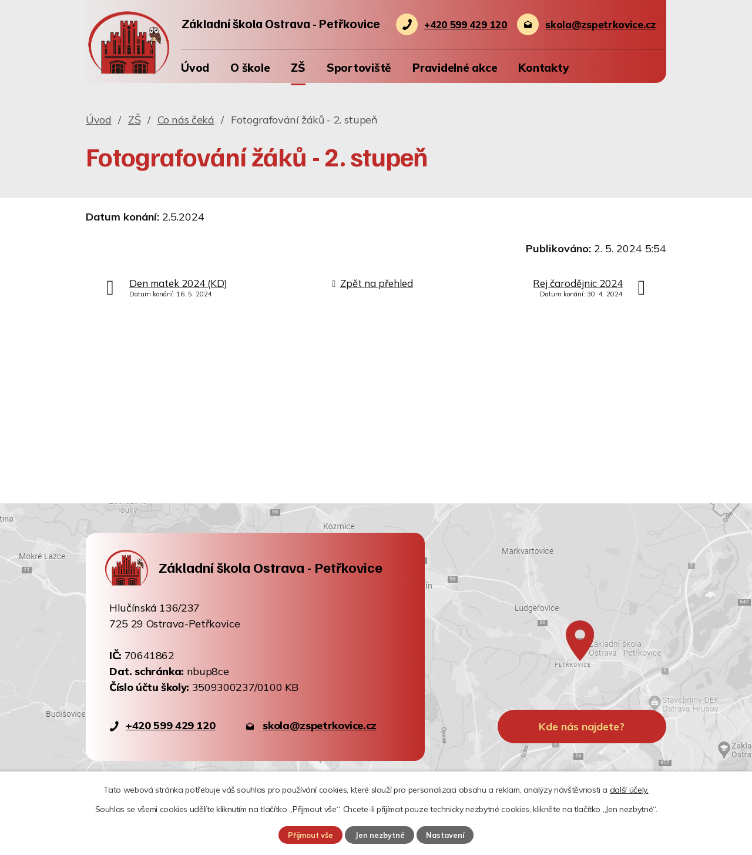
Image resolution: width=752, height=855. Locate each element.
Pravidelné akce (454, 68)
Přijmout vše (310, 835)
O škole (250, 68)
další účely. (629, 789)
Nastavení (445, 835)
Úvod (195, 68)
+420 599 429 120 (170, 725)
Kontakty (543, 68)
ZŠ (298, 68)
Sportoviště (359, 68)
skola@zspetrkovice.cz (320, 725)
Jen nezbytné (379, 835)
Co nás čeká (185, 119)
